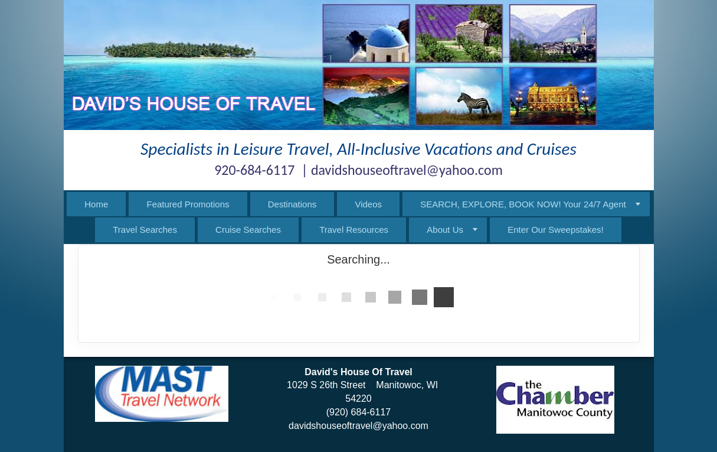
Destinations (292, 204)
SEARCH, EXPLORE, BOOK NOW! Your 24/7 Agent (523, 204)
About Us (445, 230)
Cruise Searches (248, 230)
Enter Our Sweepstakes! (556, 230)
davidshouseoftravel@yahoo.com (358, 426)
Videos (368, 204)
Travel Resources (353, 230)
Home (96, 204)
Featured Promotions (187, 204)
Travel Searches (145, 230)
